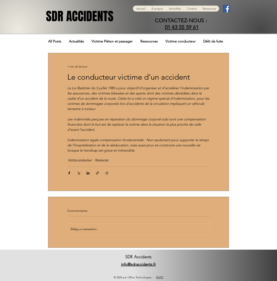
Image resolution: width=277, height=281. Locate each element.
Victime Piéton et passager (112, 41)
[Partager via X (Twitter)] (78, 173)
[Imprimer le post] (107, 173)
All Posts (54, 41)
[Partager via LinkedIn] (88, 173)
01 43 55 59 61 (182, 27)
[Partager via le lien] (97, 173)
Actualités (76, 41)
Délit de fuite (213, 41)
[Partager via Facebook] (69, 173)
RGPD (159, 277)
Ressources (149, 41)
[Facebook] (226, 8)
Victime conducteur (180, 41)
